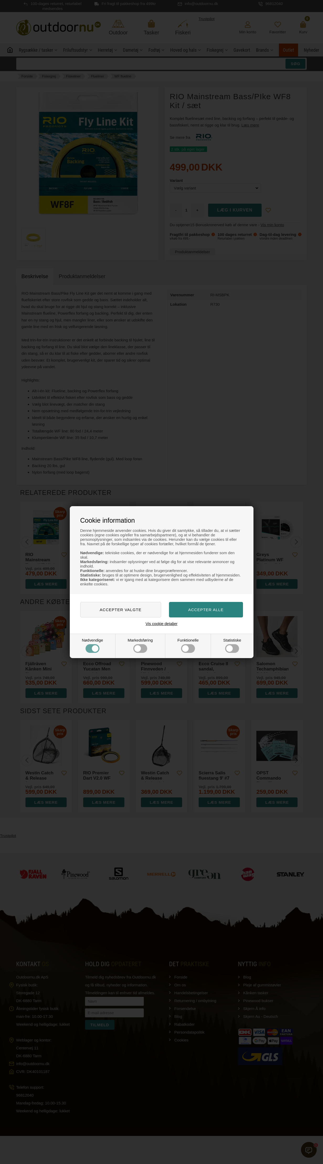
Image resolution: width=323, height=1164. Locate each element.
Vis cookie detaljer (161, 623)
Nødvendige (92, 645)
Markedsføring (140, 645)
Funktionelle (188, 645)
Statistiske (232, 645)
